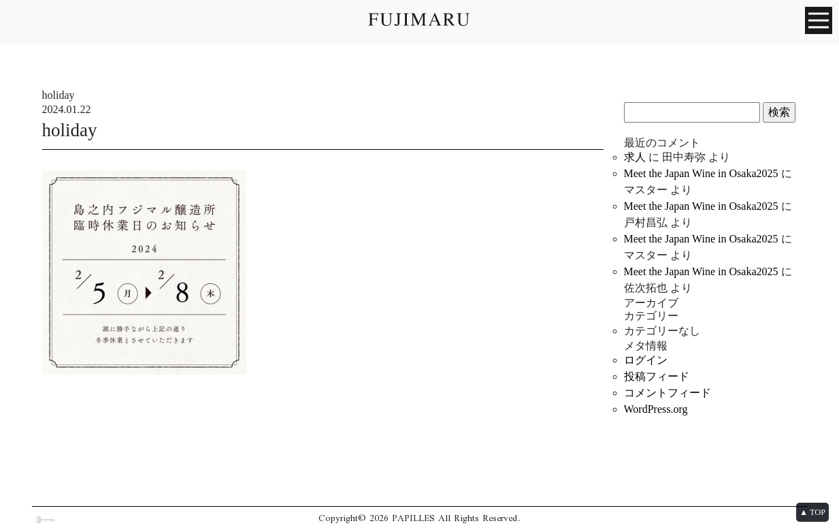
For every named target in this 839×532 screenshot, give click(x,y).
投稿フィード (656, 376)
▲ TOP (812, 512)
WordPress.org (656, 409)
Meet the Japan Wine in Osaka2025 (701, 173)
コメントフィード (667, 392)
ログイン (646, 360)
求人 (635, 157)
